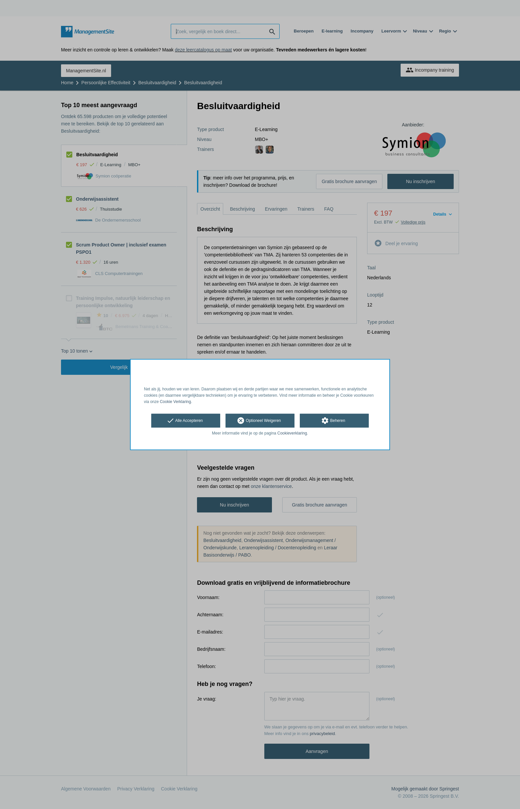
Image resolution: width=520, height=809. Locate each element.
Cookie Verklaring (175, 401)
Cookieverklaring (292, 433)
